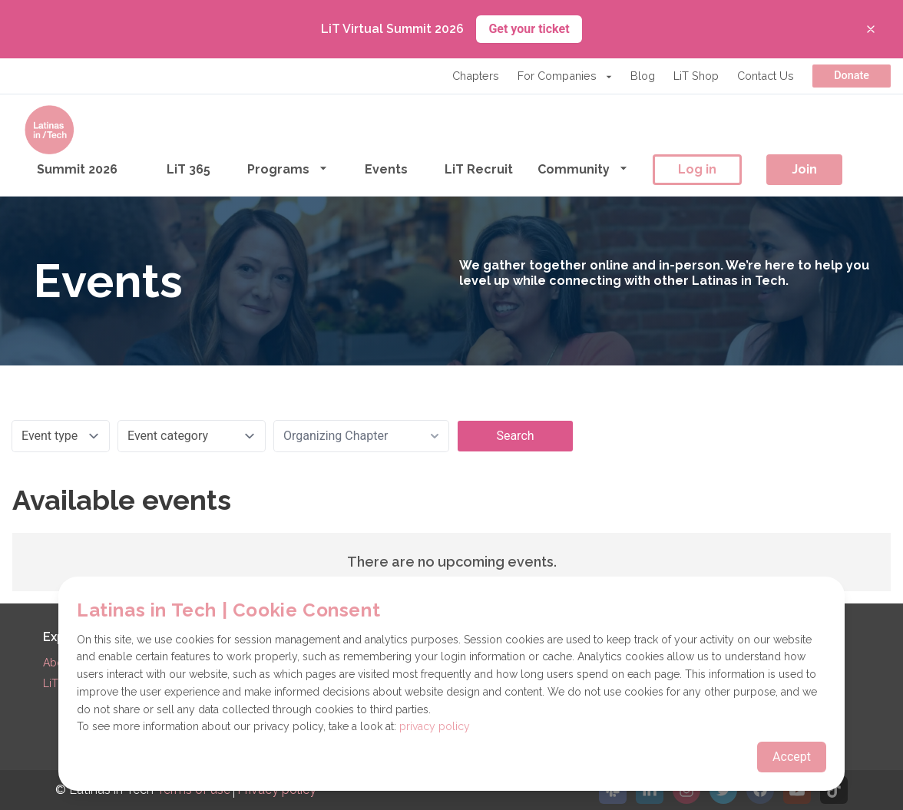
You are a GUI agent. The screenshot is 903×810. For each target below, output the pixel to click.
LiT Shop (696, 75)
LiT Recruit (479, 169)
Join (804, 169)
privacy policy (434, 726)
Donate (851, 75)
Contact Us (765, 75)
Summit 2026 (77, 169)
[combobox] (361, 436)
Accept (791, 756)
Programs (287, 168)
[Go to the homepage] (49, 129)
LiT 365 (188, 169)
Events (386, 169)
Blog (642, 75)
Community (583, 168)
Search (515, 435)
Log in (697, 169)
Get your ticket (528, 28)
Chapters (475, 75)
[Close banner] (871, 29)
